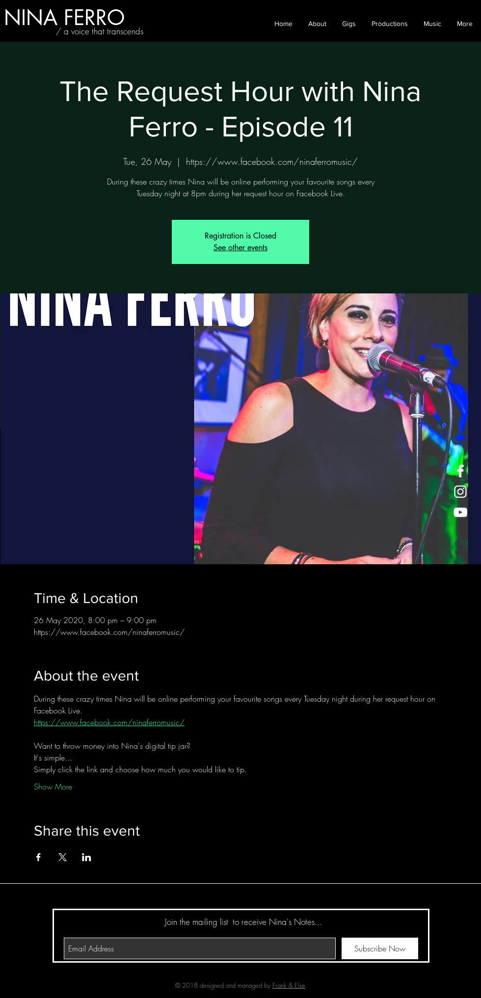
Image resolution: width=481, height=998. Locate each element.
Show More (53, 786)
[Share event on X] (62, 857)
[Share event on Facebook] (38, 857)
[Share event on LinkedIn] (86, 857)
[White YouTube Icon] (460, 512)
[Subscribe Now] (380, 948)
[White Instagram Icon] (460, 491)
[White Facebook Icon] (460, 471)
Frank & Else (288, 985)
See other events (240, 247)
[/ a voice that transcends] (99, 31)
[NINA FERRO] (64, 17)
